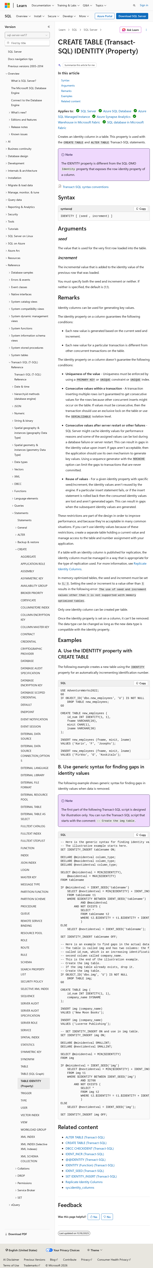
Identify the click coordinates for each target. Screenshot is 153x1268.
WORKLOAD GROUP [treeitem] (33, 1129)
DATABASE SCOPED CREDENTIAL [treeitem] (33, 695)
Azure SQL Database (117, 111)
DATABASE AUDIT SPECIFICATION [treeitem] (31, 670)
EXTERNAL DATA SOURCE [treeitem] (31, 736)
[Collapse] (49, 26)
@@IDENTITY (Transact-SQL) (86, 1159)
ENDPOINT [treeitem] (27, 712)
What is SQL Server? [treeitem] (23, 81)
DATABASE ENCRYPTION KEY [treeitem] (31, 682)
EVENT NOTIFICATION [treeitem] (34, 719)
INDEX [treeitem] (24, 855)
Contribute (69, 1259)
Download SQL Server (132, 16)
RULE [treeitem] (24, 955)
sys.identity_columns (80, 1187)
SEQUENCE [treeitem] (27, 996)
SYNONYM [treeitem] (27, 1059)
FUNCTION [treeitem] (27, 848)
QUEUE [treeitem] (25, 913)
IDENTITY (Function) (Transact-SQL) (90, 1165)
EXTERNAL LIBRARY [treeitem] (32, 775)
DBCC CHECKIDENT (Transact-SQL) (90, 1148)
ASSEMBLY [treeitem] (27, 571)
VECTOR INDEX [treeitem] (30, 1115)
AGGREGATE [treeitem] (28, 556)
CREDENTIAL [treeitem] (28, 641)
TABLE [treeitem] (24, 1066)
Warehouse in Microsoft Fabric (79, 122)
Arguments (68, 85)
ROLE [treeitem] (24, 940)
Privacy (85, 1259)
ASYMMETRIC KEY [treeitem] (32, 578)
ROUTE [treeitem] (25, 947)
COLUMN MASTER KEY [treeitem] (35, 627)
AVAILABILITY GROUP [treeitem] (34, 586)
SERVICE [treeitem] (26, 1030)
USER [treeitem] (24, 1108)
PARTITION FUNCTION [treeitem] (34, 892)
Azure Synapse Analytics (113, 116)
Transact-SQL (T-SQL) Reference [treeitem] (27, 376)
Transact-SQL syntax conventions (86, 187)
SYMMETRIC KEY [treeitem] (31, 1052)
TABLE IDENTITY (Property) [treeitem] (31, 1083)
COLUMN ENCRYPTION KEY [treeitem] (35, 617)
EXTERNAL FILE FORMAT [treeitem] (30, 785)
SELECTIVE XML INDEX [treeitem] (35, 989)
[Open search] (134, 5)
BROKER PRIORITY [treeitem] (32, 593)
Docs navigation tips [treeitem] (20, 59)
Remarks (66, 91)
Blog (52, 1259)
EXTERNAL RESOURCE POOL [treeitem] (34, 797)
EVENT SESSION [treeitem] (31, 726)
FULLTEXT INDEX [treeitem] (31, 833)
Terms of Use (11, 1265)
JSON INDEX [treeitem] (28, 862)
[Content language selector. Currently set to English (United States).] (21, 1250)
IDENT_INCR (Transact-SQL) (85, 1154)
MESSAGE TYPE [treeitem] (30, 884)
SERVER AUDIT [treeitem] (30, 1003)
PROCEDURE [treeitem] (28, 906)
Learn (62, 30)
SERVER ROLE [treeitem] (29, 1023)
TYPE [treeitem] (24, 1100)
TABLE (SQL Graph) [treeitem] (32, 1074)
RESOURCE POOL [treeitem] (31, 933)
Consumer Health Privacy (112, 1259)
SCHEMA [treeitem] (26, 962)
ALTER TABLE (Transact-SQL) (85, 1137)
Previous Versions (34, 1259)
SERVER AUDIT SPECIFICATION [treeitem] (30, 1013)
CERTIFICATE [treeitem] (28, 600)
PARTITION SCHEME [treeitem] (33, 899)
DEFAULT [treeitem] (26, 705)
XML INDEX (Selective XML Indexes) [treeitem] (34, 1146)
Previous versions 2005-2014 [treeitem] (25, 66)
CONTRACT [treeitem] (28, 634)
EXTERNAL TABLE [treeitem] (31, 807)
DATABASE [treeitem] (27, 661)
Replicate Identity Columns (84, 1182)
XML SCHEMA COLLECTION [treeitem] (29, 1158)
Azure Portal (104, 16)
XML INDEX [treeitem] (28, 1137)
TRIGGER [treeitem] (26, 1093)
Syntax (65, 80)
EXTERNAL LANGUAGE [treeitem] (34, 768)
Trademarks (31, 1265)
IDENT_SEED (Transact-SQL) (85, 1171)
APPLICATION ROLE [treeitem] (33, 564)
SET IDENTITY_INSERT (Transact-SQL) (91, 1176)
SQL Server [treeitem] (15, 51)
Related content (70, 101)
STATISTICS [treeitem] (27, 1044)
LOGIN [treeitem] (25, 870)
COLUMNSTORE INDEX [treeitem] (35, 607)
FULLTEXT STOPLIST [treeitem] (33, 841)
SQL (74, 30)
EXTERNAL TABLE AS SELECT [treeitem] (33, 816)
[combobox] (27, 35)
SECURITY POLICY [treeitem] (32, 981)
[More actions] (146, 30)
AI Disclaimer (11, 1259)
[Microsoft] (7, 5)
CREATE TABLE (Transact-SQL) (86, 1143)
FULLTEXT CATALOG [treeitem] (33, 826)
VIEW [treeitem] (24, 1122)
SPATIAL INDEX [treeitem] (30, 1037)
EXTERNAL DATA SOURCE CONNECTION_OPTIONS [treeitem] (35, 753)
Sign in (144, 5)
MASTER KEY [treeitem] (28, 877)
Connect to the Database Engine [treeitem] (26, 102)
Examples (66, 96)
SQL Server (90, 30)
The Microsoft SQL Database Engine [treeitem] (28, 90)
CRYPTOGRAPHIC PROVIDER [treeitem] (31, 651)
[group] (104, 978)
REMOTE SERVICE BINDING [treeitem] (31, 923)
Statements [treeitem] (24, 520)
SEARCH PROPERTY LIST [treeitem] (32, 971)
